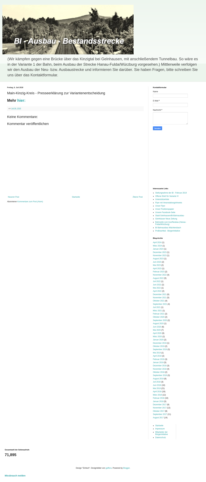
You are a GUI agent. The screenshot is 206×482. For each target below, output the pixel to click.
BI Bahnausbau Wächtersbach (168, 228)
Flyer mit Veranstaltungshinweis (168, 203)
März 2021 (157, 311)
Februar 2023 (158, 272)
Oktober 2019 (158, 346)
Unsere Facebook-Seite (165, 212)
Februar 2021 (158, 314)
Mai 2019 (157, 353)
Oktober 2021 (158, 301)
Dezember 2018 (159, 366)
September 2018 (160, 375)
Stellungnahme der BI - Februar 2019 (171, 193)
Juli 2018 (157, 382)
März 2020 (157, 336)
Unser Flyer (160, 206)
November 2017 (159, 408)
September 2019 (160, 349)
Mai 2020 (157, 330)
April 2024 (157, 242)
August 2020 (158, 323)
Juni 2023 (157, 262)
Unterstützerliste (162, 199)
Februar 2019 (158, 359)
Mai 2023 (157, 265)
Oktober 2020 (158, 317)
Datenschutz (160, 437)
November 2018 (159, 369)
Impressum (160, 429)
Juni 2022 (157, 285)
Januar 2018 (158, 401)
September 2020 (160, 320)
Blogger (126, 468)
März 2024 (157, 246)
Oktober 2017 (158, 411)
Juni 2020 (157, 327)
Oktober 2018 (158, 372)
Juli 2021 (157, 307)
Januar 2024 (158, 249)
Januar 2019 (158, 362)
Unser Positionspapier (164, 209)
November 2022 (159, 275)
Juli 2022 (157, 281)
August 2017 (158, 418)
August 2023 (158, 259)
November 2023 (159, 255)
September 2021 (160, 304)
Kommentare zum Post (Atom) (30, 201)
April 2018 (157, 391)
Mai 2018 (157, 388)
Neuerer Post (13, 197)
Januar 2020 (158, 340)
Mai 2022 (157, 288)
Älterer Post (138, 197)
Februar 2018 (158, 398)
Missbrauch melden (15, 475)
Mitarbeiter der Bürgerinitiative (161, 433)
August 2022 (158, 278)
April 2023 (157, 268)
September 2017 (160, 414)
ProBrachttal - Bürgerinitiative (167, 231)
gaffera (109, 468)
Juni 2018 (157, 385)
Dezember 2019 (159, 343)
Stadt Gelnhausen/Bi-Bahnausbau (169, 215)
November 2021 (159, 297)
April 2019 (157, 356)
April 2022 (157, 291)
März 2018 (157, 395)
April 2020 (157, 333)
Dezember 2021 (159, 294)
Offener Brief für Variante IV (167, 196)
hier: (21, 100)
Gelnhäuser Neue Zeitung (166, 219)
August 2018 (158, 379)
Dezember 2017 (159, 404)
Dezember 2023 (159, 252)
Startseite (76, 197)
